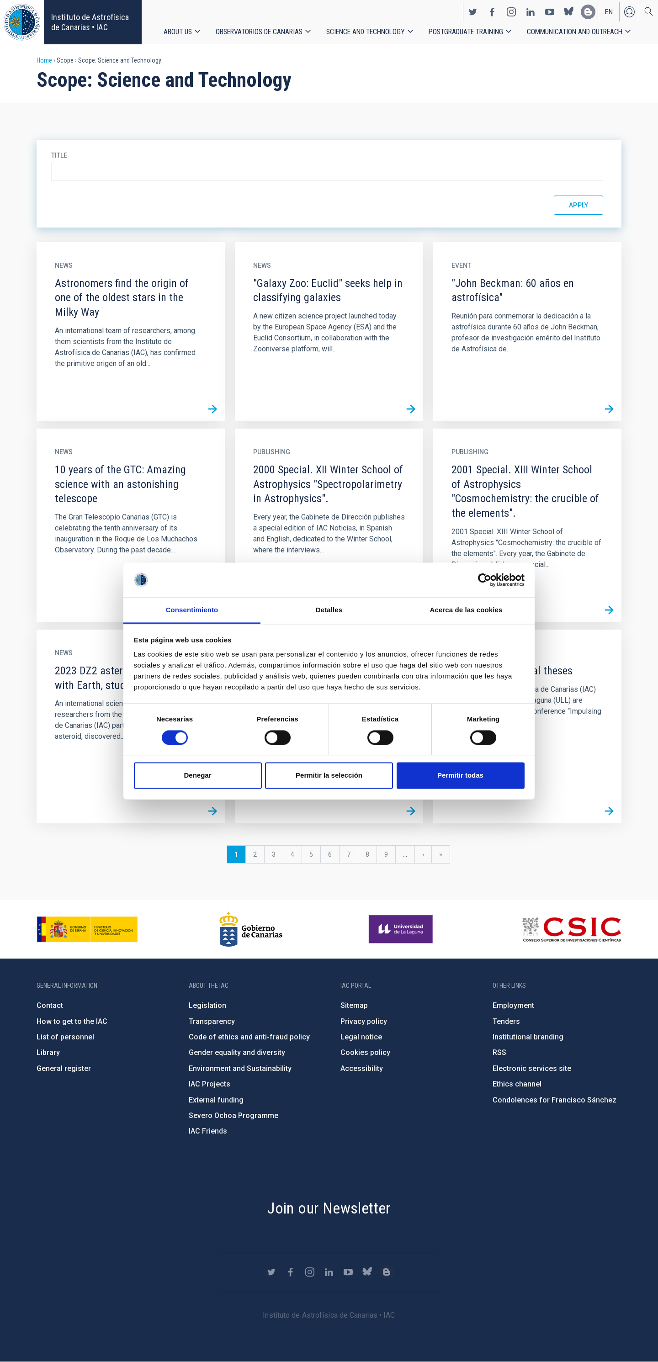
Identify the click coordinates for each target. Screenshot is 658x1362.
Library (48, 1052)
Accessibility (361, 1068)
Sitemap (354, 1005)
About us (178, 31)
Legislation (207, 1005)
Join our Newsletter (329, 1208)
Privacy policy (363, 1021)
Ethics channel (517, 1084)
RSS (499, 1052)
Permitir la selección (329, 775)
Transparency (212, 1021)
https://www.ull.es (401, 929)
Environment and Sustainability (240, 1068)
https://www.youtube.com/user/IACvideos (549, 11)
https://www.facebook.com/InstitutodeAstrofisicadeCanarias (492, 11)
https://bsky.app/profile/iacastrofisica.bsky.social (568, 11)
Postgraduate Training (466, 31)
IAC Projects (209, 1084)
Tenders (506, 1021)
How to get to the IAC (72, 1021)
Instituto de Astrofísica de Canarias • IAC (90, 22)
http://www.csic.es (571, 929)
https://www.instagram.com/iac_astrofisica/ (511, 11)
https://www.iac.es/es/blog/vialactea (588, 11)
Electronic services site (532, 1068)
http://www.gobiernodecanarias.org (251, 929)
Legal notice (361, 1037)
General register (64, 1068)
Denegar (197, 775)
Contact (50, 1005)
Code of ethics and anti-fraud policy (249, 1037)
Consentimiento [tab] (192, 610)
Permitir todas (460, 775)
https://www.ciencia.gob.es (87, 929)
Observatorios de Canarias (259, 31)
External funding (216, 1100)
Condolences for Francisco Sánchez (554, 1100)
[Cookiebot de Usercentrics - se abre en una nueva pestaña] (485, 580)
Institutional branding (528, 1037)
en (609, 12)
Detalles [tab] (329, 610)
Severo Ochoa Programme (233, 1115)
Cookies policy (365, 1052)
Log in (629, 11)
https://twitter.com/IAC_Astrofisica (473, 11)
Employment (513, 1005)
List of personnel (65, 1037)
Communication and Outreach (574, 31)
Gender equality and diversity (237, 1052)
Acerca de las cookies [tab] (466, 610)
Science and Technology (365, 31)
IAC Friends (208, 1131)
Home (44, 60)
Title (59, 155)
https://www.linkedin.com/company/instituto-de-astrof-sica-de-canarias (530, 11)
